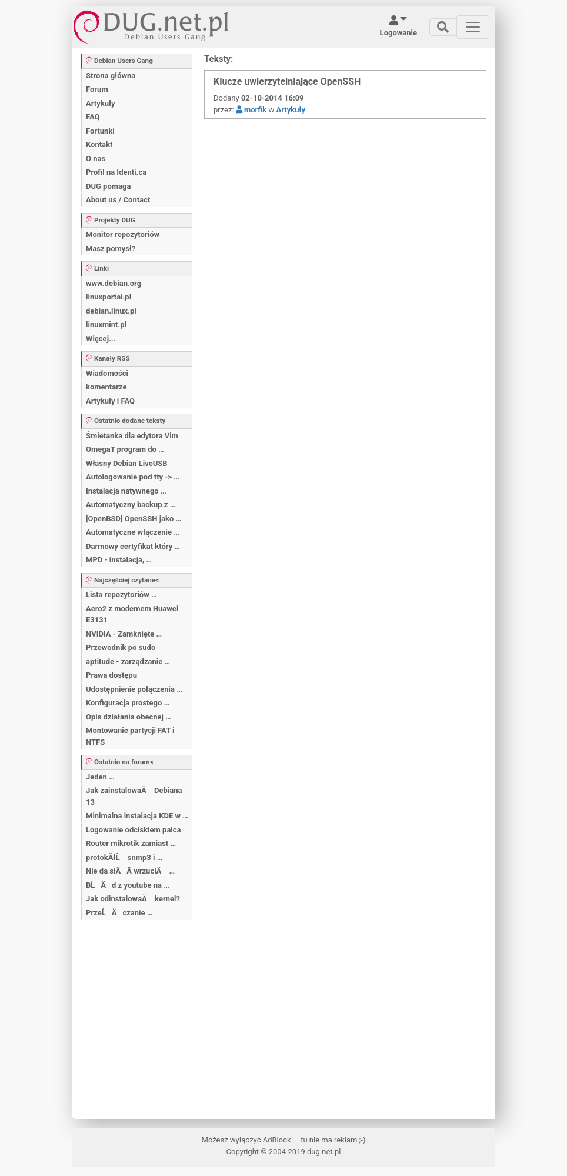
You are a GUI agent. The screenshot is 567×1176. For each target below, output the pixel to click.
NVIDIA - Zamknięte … (124, 633)
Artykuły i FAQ (110, 401)
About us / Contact (118, 199)
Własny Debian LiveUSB (127, 463)
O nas (95, 158)
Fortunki (100, 130)
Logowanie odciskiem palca (133, 829)
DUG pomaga (108, 186)
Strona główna (110, 75)
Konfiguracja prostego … (127, 702)
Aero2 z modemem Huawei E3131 (132, 614)
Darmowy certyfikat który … (133, 546)
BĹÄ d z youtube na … (127, 885)
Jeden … (100, 776)
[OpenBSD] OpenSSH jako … (133, 518)
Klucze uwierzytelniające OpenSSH (287, 81)
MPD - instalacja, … (119, 559)
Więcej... (100, 338)
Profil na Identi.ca (116, 172)
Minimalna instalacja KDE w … (137, 815)
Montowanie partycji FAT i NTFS (130, 736)
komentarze (106, 386)
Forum (97, 89)
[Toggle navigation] (442, 27)
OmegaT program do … (125, 449)
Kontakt (99, 144)
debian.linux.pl (111, 311)
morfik (251, 109)
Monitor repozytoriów (122, 234)
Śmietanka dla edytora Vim (132, 435)
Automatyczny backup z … (130, 504)
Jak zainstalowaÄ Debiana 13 (134, 796)
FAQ (93, 116)
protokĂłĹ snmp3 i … (124, 857)
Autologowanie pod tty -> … (132, 476)
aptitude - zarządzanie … (128, 661)
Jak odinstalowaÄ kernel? (133, 898)
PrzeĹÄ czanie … (119, 912)
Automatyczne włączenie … (132, 532)
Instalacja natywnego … (126, 491)
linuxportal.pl (108, 296)
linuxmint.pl (106, 324)
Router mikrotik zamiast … (131, 843)
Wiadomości (107, 373)
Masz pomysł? (110, 248)
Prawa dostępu (111, 675)
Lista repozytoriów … (121, 594)
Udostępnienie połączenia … (134, 689)
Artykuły (100, 103)
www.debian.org (113, 283)
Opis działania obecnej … (128, 716)
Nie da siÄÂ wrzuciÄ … (130, 871)
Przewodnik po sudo (120, 647)
